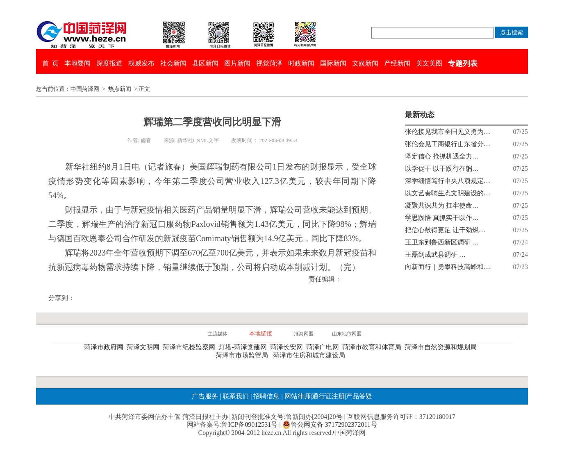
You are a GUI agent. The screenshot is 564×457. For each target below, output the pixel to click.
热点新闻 (119, 89)
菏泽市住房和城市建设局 (310, 355)
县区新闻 (205, 63)
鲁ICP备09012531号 (249, 424)
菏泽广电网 (324, 347)
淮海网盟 (304, 334)
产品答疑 (359, 396)
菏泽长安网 (288, 347)
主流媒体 (217, 334)
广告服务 (205, 396)
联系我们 (236, 396)
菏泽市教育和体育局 (373, 347)
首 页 (50, 63)
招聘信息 (266, 396)
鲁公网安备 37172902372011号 (329, 425)
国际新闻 (333, 63)
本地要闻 (77, 63)
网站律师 (297, 396)
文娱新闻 (365, 63)
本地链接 (260, 333)
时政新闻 (301, 63)
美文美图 (429, 63)
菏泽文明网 (145, 347)
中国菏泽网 (84, 89)
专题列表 (463, 63)
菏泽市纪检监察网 (190, 347)
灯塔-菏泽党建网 (244, 347)
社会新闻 (173, 63)
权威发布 (141, 63)
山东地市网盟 (347, 334)
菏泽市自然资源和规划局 (442, 347)
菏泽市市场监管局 (243, 355)
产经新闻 (397, 63)
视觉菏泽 (269, 63)
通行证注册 (328, 396)
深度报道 (109, 63)
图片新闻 (237, 63)
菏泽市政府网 (105, 347)
